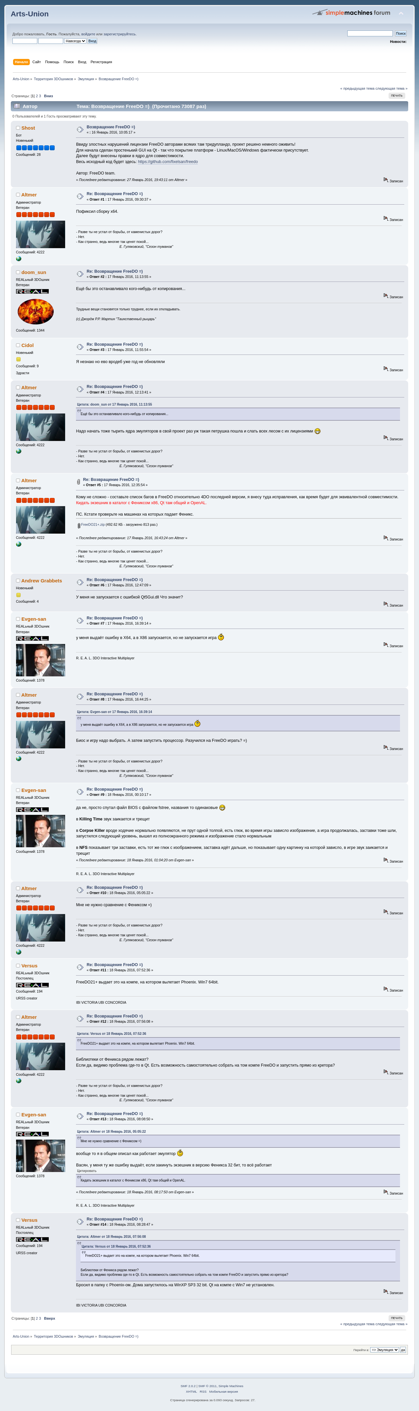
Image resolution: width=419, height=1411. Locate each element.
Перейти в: (361, 1350)
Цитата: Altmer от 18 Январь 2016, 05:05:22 (111, 1131)
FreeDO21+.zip (91, 524)
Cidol (27, 345)
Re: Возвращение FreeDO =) (115, 194)
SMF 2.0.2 (188, 1386)
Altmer (29, 194)
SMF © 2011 (207, 1386)
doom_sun (33, 272)
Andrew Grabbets (41, 580)
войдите (88, 34)
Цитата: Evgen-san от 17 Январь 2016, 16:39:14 (114, 712)
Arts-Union (30, 14)
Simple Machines (230, 1386)
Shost (28, 128)
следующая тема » (391, 88)
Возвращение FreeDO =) (111, 127)
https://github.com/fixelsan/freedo (168, 161)
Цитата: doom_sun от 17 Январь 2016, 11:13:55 (114, 404)
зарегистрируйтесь (119, 34)
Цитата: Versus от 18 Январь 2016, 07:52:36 (111, 1033)
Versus (29, 965)
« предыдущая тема (357, 88)
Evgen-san (33, 619)
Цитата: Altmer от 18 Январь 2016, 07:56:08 (111, 1236)
